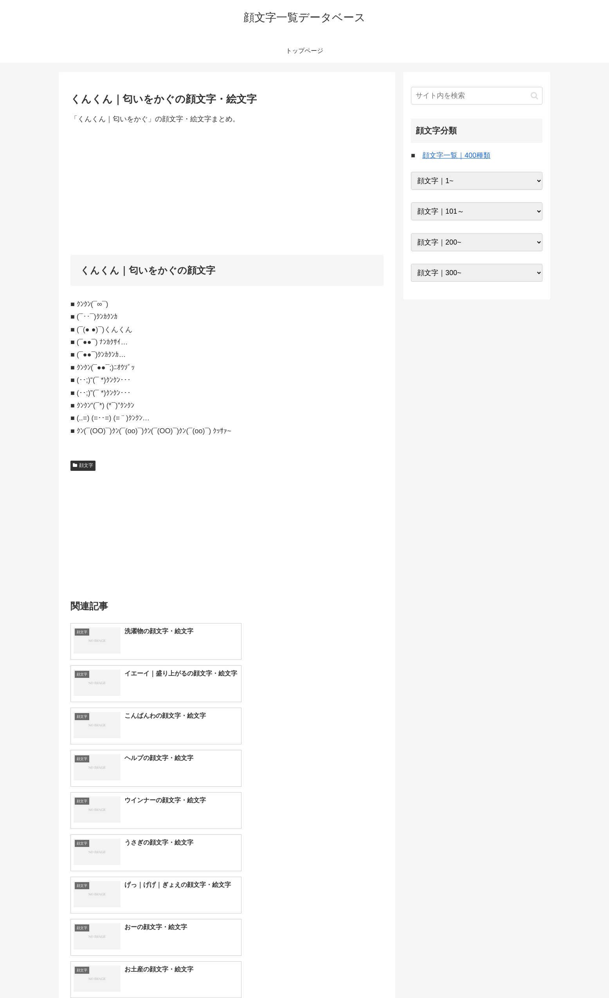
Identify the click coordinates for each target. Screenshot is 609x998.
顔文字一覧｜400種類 (456, 155)
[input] (476, 95)
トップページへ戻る (455, 974)
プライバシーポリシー (515, 974)
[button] (534, 95)
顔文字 (83, 465)
